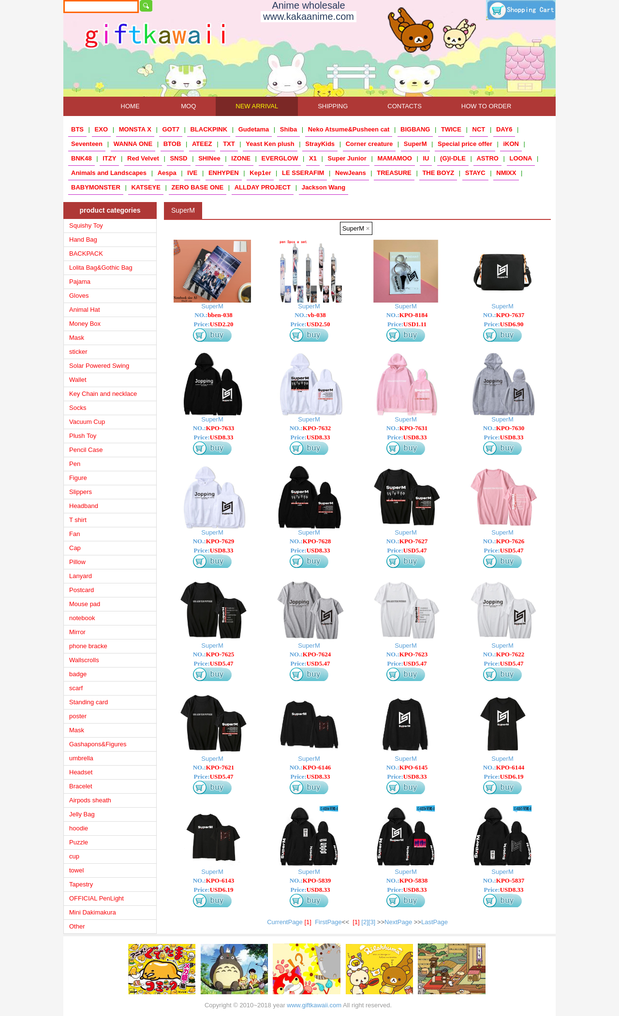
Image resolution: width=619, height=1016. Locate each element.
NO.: (213, 315)
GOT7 (170, 129)
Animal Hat (84, 309)
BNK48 (81, 158)
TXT (229, 143)
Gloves (78, 295)
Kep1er (260, 172)
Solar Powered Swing (99, 365)
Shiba (288, 129)
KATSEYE (145, 187)
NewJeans (350, 172)
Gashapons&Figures (98, 744)
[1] (356, 922)
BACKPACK (86, 253)
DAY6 (504, 129)
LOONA (521, 158)
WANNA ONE (133, 143)
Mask (76, 337)
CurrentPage (291, 922)
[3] (371, 922)
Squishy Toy (86, 225)
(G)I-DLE (453, 158)
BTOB (172, 143)
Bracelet (80, 786)
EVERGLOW (280, 158)
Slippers (80, 491)
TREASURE (394, 172)
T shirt (78, 519)
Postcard (81, 590)
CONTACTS (404, 106)
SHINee (209, 158)
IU (426, 158)
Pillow (77, 562)
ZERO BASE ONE (198, 187)
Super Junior (347, 158)
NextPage (398, 922)
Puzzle (78, 842)
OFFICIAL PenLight (96, 898)
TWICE (451, 129)
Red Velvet (143, 158)
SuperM (415, 143)
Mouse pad (84, 604)
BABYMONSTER (95, 187)
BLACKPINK (208, 129)
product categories (109, 210)
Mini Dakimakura (92, 912)
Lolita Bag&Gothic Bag (101, 267)
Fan (74, 533)
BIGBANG (415, 129)
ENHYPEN (223, 172)
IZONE (241, 158)
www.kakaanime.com (308, 16)
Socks (77, 407)
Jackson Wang (324, 187)
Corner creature (369, 143)
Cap (75, 548)
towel (76, 870)
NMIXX (506, 172)
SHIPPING (333, 106)
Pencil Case (86, 449)
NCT (479, 129)
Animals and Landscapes (109, 172)
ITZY (109, 158)
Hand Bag (83, 239)
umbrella (81, 758)
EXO (101, 129)
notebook (82, 618)
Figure (78, 477)
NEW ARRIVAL (257, 106)
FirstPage (328, 922)
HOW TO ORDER (486, 106)
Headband (83, 505)
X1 (313, 158)
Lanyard (80, 576)
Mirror (77, 632)
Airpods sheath (90, 800)
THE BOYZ (438, 172)
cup (74, 856)
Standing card (88, 702)
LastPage (434, 922)
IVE (192, 172)
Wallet (78, 379)
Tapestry (81, 884)
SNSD (178, 158)
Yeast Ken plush (270, 143)
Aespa (167, 172)
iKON (511, 143)
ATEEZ (202, 143)
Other (77, 926)
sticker (78, 351)
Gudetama (253, 129)
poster (78, 716)
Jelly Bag (82, 814)
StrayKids (320, 143)
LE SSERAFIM (303, 172)
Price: (214, 324)
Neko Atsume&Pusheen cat (349, 129)
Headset (80, 772)
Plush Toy (82, 435)
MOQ (188, 106)
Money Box (85, 323)
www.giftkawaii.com (314, 1005)
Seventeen (87, 143)
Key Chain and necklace (103, 393)
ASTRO (487, 158)
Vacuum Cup (87, 421)
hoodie (78, 828)
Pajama (79, 281)
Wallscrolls (84, 660)
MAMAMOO (394, 158)
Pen (74, 463)
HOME (130, 106)
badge (78, 674)
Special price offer (465, 143)
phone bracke (88, 646)
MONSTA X (135, 129)
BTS (77, 129)
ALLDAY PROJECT (263, 187)
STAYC (475, 172)
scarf (76, 688)
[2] (364, 922)
